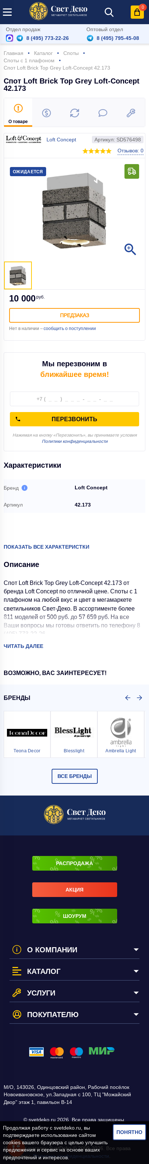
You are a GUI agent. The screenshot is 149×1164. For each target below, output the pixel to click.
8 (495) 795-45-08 (118, 38)
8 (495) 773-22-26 (47, 38)
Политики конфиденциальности (75, 441)
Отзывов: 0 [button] (131, 150)
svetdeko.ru (67, 1128)
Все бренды (74, 776)
